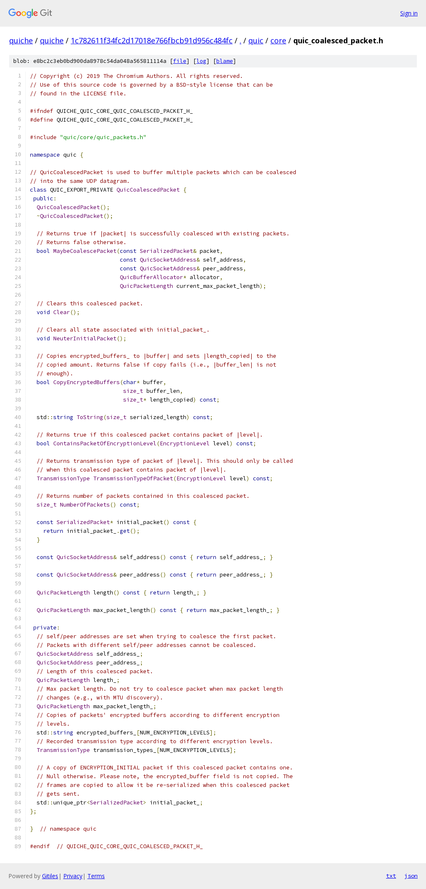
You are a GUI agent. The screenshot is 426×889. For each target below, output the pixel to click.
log (201, 61)
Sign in (409, 13)
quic (255, 40)
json (411, 875)
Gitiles (50, 876)
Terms (96, 876)
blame (224, 61)
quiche (21, 40)
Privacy (72, 876)
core (278, 40)
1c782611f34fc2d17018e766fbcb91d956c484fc (152, 40)
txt (391, 875)
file (179, 61)
